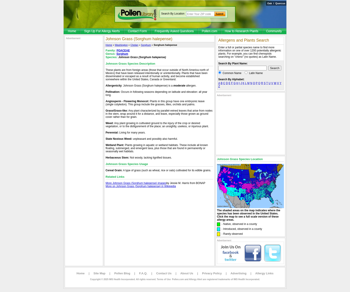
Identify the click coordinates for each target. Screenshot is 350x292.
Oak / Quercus (276, 3)
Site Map (99, 273)
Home (109, 45)
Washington (121, 45)
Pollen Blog (122, 273)
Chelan (134, 45)
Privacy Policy (212, 273)
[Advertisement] (84, 107)
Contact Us (164, 273)
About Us (186, 273)
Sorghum (146, 45)
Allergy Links (264, 273)
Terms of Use (164, 279)
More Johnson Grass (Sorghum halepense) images (136, 183)
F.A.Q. (143, 273)
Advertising (239, 273)
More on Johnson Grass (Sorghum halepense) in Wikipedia (141, 186)
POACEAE (123, 50)
